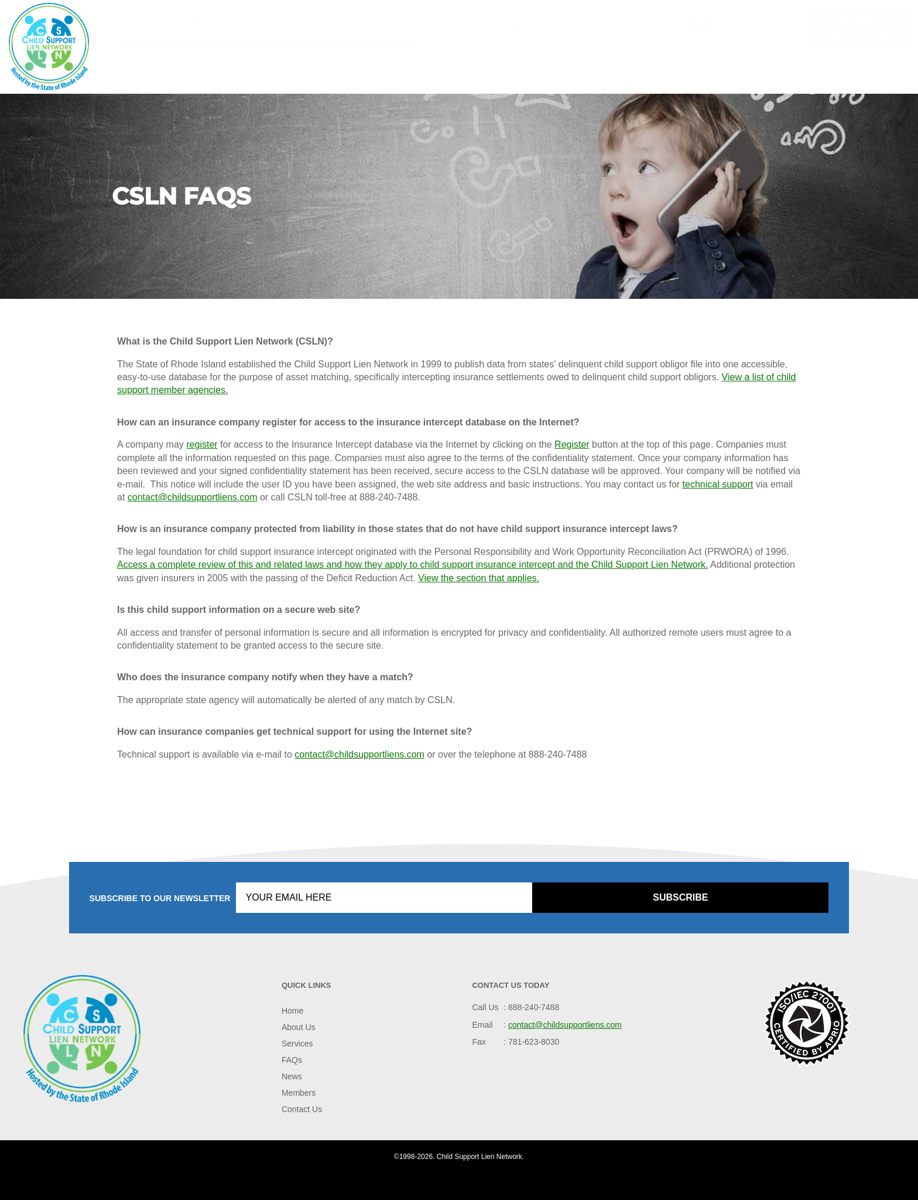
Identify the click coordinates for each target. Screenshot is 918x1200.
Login (833, 38)
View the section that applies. (478, 578)
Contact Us (843, 71)
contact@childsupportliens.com (270, 25)
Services (393, 71)
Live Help (859, 18)
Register (884, 38)
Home (160, 71)
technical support (718, 484)
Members (718, 71)
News (606, 71)
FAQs (504, 71)
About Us (273, 71)
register (201, 444)
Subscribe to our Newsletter (160, 898)
